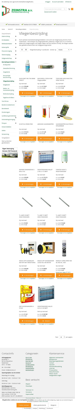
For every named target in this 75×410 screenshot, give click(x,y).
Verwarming (5, 134)
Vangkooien (6, 85)
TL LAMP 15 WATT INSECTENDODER (43, 216)
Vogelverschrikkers (8, 97)
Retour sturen (53, 373)
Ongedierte (6, 72)
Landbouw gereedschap (9, 116)
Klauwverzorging (7, 51)
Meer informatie (43, 401)
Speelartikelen (30, 368)
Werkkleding (29, 366)
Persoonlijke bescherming (7, 76)
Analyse (35, 408)
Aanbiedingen (30, 370)
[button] (27, 96)
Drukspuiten (6, 64)
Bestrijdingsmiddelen (21, 29)
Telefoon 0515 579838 (30, 24)
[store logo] (17, 10)
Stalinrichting (6, 36)
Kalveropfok (5, 47)
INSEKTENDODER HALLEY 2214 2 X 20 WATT (45, 307)
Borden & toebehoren (8, 105)
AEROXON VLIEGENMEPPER (46, 124)
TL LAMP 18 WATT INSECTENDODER (61, 216)
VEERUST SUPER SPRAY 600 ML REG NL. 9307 (64, 261)
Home (3, 29)
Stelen (4, 130)
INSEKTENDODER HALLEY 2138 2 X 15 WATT (45, 170)
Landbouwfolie (30, 365)
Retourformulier (54, 372)
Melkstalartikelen (7, 43)
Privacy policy (53, 370)
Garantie (51, 365)
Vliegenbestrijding (8, 81)
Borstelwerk (5, 108)
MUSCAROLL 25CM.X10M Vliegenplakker (45, 79)
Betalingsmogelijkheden (56, 361)
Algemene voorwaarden (56, 357)
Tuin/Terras (5, 101)
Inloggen (47, 2)
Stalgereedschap (7, 58)
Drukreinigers (6, 112)
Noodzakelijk (27, 408)
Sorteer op (53, 50)
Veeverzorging (6, 54)
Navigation (6, 20)
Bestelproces (53, 359)
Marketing (42, 408)
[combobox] (55, 9)
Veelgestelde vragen (55, 375)
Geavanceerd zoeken (50, 12)
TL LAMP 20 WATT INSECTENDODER (24, 216)
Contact (51, 363)
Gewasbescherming (9, 68)
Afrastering (29, 359)
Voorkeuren (50, 408)
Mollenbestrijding (8, 94)
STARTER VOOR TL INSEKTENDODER (61, 170)
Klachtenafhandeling (55, 366)
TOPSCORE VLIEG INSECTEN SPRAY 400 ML (64, 79)
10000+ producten (46, 24)
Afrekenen (68, 2)
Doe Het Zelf (29, 361)
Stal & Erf (10, 29)
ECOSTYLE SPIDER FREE (26, 124)
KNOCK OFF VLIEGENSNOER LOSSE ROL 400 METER (46, 261)
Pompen (4, 123)
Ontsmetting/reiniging (8, 119)
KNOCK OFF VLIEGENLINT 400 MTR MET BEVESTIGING (27, 261)
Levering (51, 368)
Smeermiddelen (6, 127)
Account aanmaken (58, 2)
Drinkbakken (5, 40)
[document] (37, 404)
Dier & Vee (29, 357)
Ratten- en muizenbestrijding (8, 89)
